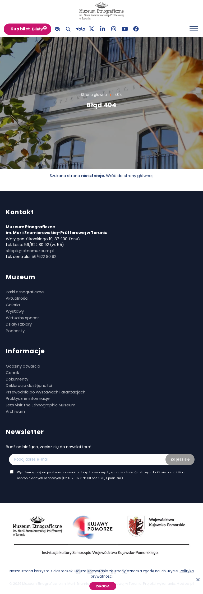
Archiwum (15, 411)
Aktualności (17, 298)
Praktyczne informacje (28, 398)
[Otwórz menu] (194, 28)
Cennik (12, 372)
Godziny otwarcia (23, 366)
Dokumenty (17, 379)
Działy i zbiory (19, 324)
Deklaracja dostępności (29, 385)
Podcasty (15, 330)
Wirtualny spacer (22, 318)
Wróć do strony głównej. (129, 175)
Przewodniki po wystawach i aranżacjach (45, 392)
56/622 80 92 (43, 256)
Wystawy (15, 311)
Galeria (13, 305)
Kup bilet (20, 29)
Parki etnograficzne (25, 292)
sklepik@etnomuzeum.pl (30, 250)
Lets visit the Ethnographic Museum (40, 405)
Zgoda (103, 586)
